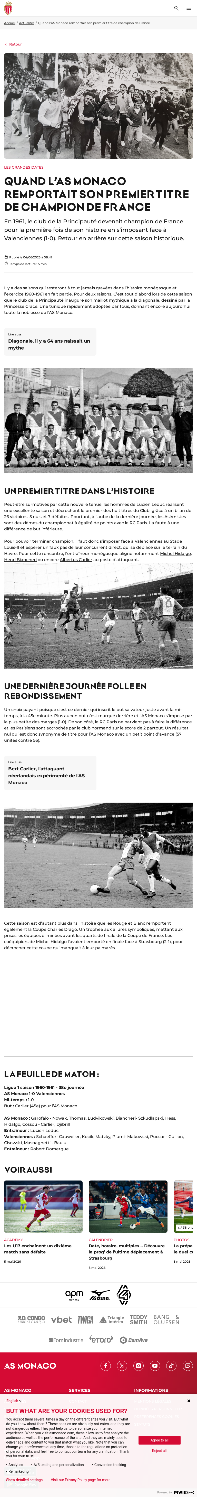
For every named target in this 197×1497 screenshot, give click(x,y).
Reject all (159, 1451)
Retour (13, 44)
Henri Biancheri (20, 559)
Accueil (9, 23)
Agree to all (160, 1440)
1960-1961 (34, 294)
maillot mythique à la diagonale (126, 300)
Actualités (26, 23)
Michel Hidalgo (175, 553)
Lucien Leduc (150, 504)
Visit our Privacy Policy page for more (80, 1480)
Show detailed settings (24, 1480)
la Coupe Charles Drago (52, 929)
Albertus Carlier (76, 559)
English (14, 1401)
